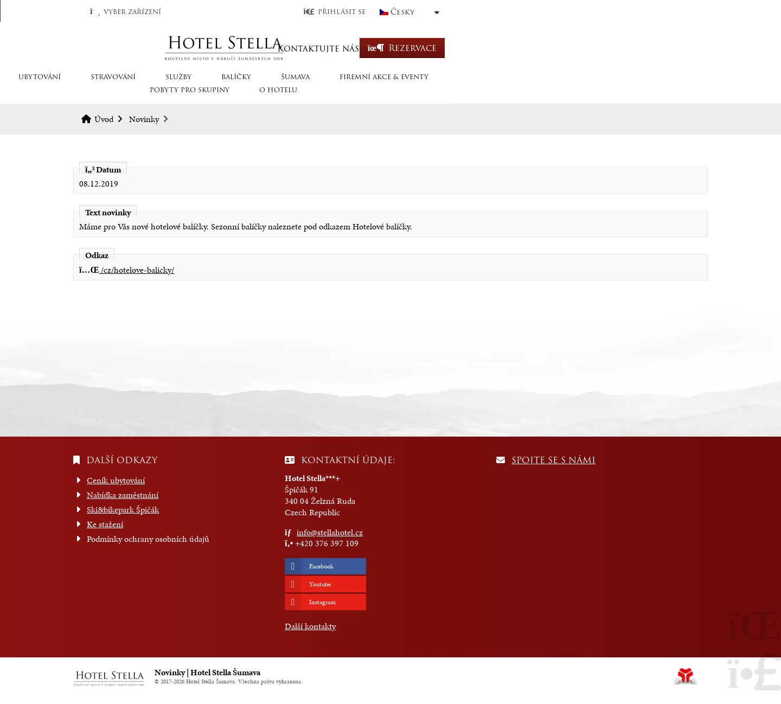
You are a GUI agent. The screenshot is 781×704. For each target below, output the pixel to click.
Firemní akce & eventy (462, 93)
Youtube (320, 584)
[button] (594, 12)
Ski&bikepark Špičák (123, 509)
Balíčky (315, 93)
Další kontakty (310, 626)
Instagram (322, 602)
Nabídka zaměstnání (122, 495)
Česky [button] (663, 12)
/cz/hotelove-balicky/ (126, 270)
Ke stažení (105, 524)
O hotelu (665, 93)
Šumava (374, 93)
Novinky (144, 119)
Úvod (390, 48)
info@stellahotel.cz (330, 532)
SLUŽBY (257, 93)
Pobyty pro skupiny (577, 93)
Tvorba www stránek (685, 676)
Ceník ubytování (116, 480)
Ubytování (118, 93)
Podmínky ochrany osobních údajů (148, 539)
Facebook (321, 566)
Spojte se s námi (553, 460)
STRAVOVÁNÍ (191, 93)
